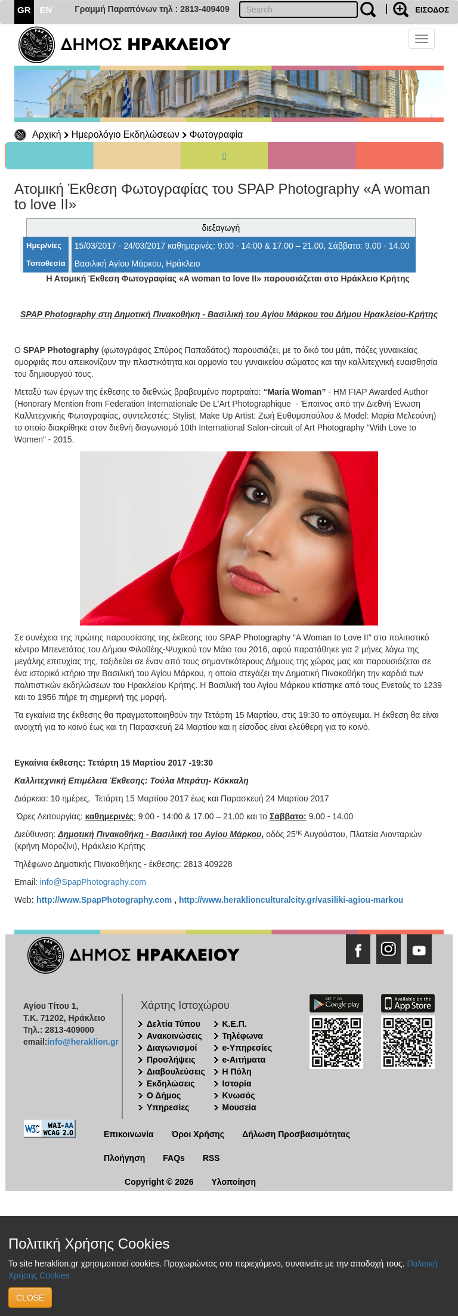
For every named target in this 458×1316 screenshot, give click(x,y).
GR (24, 10)
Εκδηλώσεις (171, 1083)
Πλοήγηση (124, 1158)
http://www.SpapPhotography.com (104, 900)
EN (46, 10)
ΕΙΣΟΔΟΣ (432, 9)
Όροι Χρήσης (198, 1134)
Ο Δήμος (164, 1095)
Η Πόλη (237, 1071)
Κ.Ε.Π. (234, 1024)
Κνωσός (238, 1095)
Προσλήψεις (171, 1059)
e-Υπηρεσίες (247, 1047)
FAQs (174, 1158)
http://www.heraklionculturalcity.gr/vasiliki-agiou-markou (291, 900)
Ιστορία (237, 1083)
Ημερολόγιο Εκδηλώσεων (126, 134)
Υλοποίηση (233, 1182)
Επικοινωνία (129, 1134)
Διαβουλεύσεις (176, 1071)
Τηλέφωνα (242, 1036)
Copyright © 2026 (159, 1182)
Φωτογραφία (216, 134)
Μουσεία (239, 1107)
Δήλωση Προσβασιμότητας (296, 1134)
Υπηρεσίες (168, 1107)
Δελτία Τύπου (173, 1024)
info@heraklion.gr (82, 1041)
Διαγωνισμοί (172, 1047)
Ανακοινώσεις (174, 1036)
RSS (211, 1158)
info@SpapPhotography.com (93, 882)
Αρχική (46, 134)
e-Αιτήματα (244, 1059)
